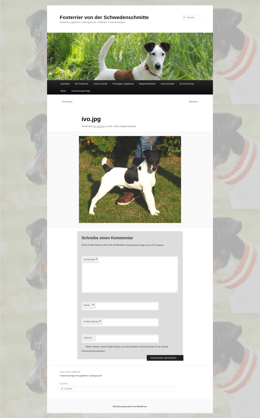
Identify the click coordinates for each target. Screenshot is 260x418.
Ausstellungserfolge (80, 91)
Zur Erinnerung (186, 84)
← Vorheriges (66, 102)
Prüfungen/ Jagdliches (123, 84)
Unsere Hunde (100, 84)
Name (89, 305)
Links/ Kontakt (167, 84)
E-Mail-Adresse (92, 321)
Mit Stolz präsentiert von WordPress (130, 406)
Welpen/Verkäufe (147, 84)
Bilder (63, 91)
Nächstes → (194, 102)
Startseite (65, 84)
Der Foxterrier (81, 84)
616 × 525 (113, 126)
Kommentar (90, 259)
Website (88, 337)
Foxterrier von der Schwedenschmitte (104, 17)
